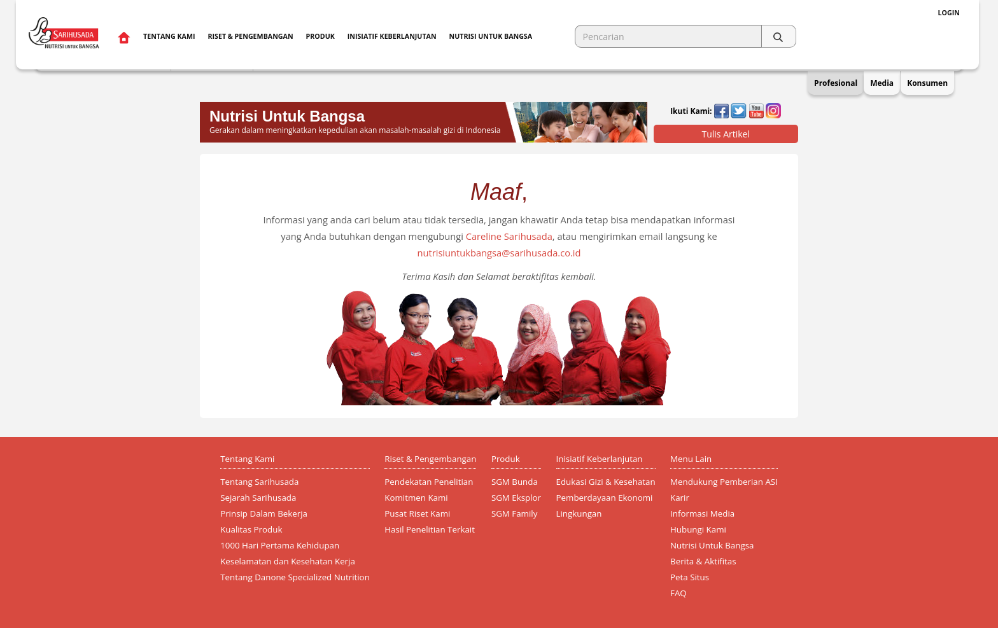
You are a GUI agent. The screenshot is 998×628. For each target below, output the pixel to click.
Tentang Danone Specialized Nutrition (295, 577)
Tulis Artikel (725, 134)
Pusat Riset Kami (417, 513)
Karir (679, 497)
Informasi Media (702, 513)
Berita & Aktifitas (703, 561)
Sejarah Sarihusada (258, 497)
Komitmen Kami (415, 497)
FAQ (678, 593)
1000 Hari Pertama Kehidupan (279, 545)
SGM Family (514, 513)
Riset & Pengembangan (250, 36)
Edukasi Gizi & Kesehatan (606, 481)
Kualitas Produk (251, 529)
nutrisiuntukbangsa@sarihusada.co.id (498, 252)
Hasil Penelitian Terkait (429, 529)
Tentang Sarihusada (259, 481)
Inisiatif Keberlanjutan (392, 36)
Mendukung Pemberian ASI (724, 481)
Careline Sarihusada (509, 236)
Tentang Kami (169, 36)
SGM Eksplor (516, 497)
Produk (320, 36)
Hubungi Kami (698, 529)
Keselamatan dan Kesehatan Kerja (287, 561)
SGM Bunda (514, 481)
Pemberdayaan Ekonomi (604, 497)
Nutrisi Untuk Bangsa (712, 545)
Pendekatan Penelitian (428, 481)
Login (949, 12)
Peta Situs (689, 577)
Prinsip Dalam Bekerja (263, 513)
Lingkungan (579, 513)
